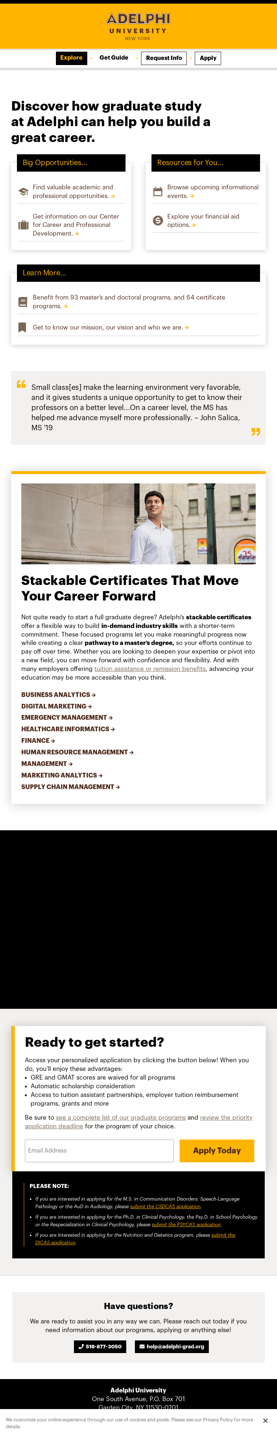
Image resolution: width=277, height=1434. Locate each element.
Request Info (164, 58)
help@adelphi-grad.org (175, 1346)
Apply (208, 58)
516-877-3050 (103, 1346)
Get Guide (114, 58)
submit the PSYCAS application (186, 1224)
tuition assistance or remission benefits (150, 669)
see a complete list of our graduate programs (121, 1118)
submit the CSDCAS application (165, 1206)
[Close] (265, 1421)
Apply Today (217, 1151)
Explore (71, 58)
